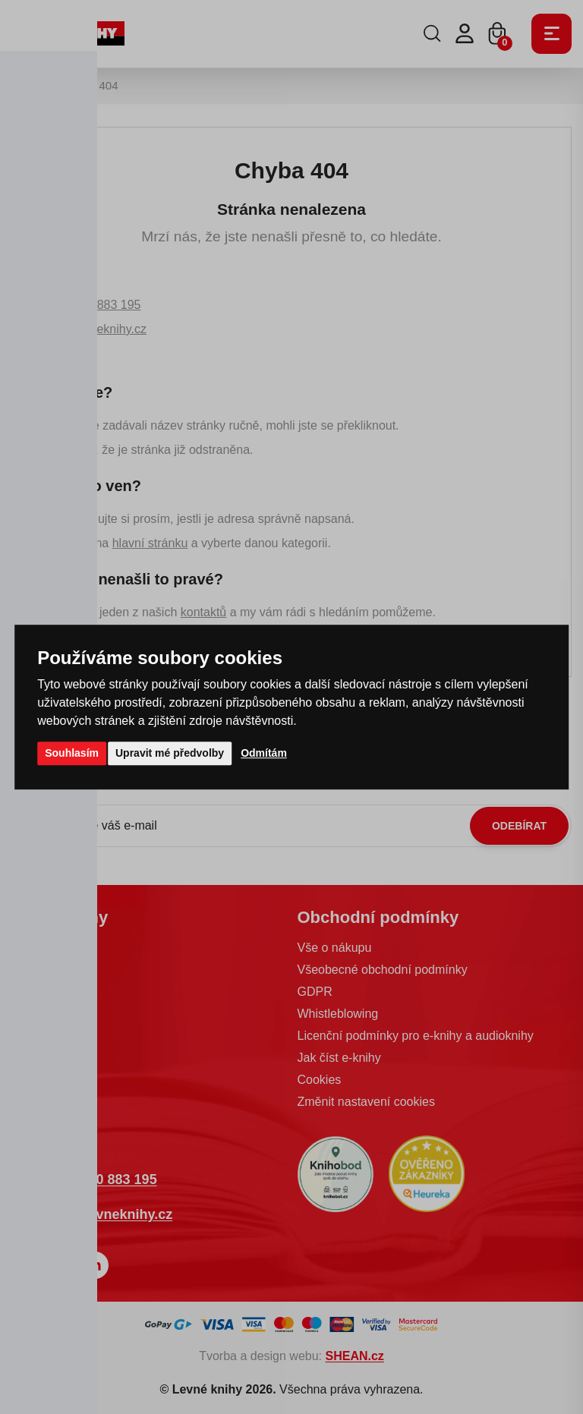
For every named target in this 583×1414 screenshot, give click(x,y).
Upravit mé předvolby (169, 753)
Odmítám (264, 753)
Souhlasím (72, 753)
